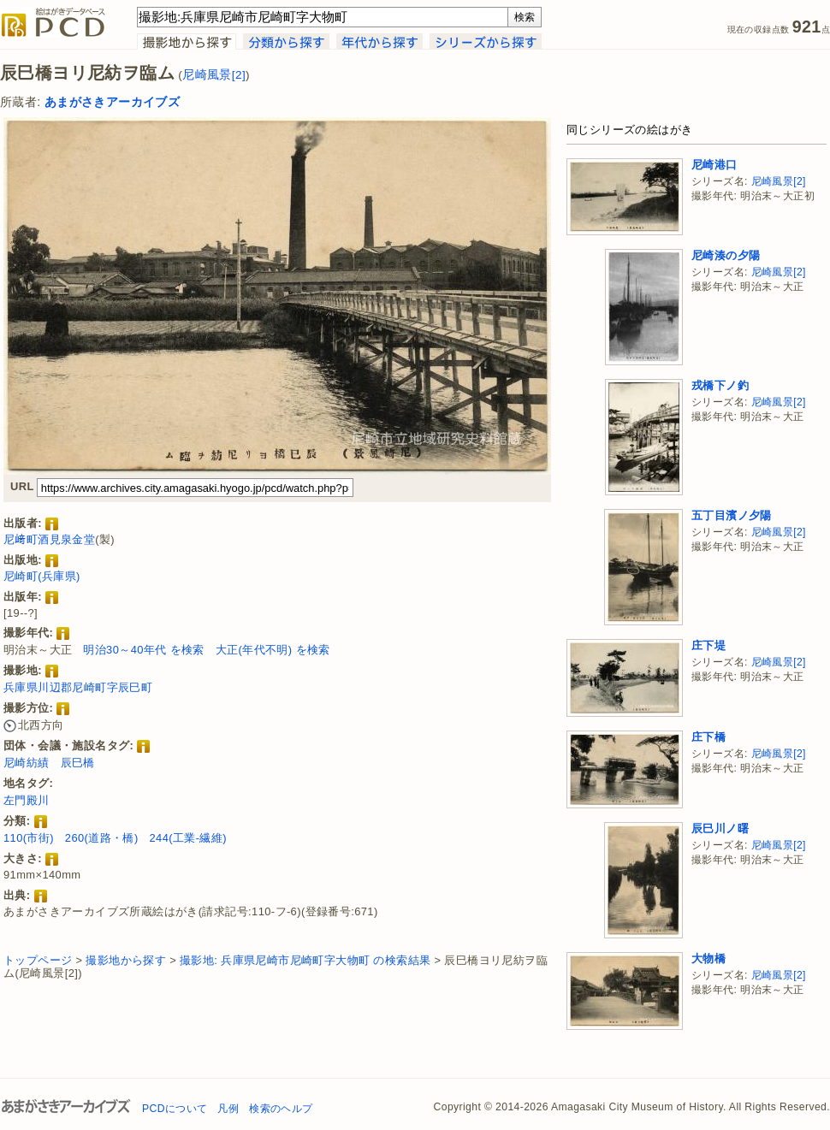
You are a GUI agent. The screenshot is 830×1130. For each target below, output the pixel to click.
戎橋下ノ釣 (720, 385)
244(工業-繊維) (187, 837)
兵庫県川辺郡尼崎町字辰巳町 (77, 687)
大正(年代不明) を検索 (273, 649)
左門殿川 (26, 800)
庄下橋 (708, 737)
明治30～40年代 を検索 (144, 649)
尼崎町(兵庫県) (41, 576)
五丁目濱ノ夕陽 (731, 515)
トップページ (37, 960)
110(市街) (28, 837)
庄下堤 (708, 645)
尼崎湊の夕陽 (725, 255)
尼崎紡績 (26, 762)
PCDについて (174, 1109)
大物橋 (708, 958)
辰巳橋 (78, 762)
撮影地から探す (126, 960)
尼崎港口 (714, 164)
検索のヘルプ (280, 1109)
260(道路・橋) (102, 837)
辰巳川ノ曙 (720, 828)
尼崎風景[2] (214, 74)
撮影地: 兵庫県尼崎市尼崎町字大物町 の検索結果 (305, 960)
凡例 (228, 1109)
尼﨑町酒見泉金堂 (49, 539)
